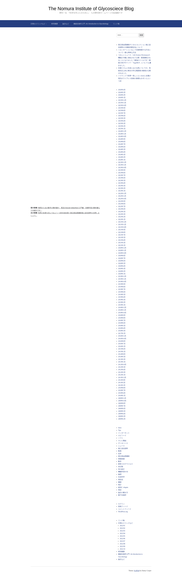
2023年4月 (121, 183)
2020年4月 (121, 266)
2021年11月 (122, 224)
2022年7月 (121, 206)
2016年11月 (122, 336)
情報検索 (121, 459)
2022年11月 (122, 196)
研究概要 (54, 24)
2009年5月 (121, 411)
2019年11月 (122, 279)
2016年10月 (122, 338)
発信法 (120, 479)
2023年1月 (121, 191)
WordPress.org (123, 511)
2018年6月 (121, 323)
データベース (123, 443)
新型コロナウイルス (125, 464)
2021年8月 (121, 232)
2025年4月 (121, 121)
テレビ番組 (122, 441)
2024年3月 (121, 154)
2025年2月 (121, 126)
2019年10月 (122, 281)
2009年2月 (121, 419)
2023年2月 (121, 188)
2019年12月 (122, 276)
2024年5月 (121, 149)
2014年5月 (121, 357)
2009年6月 (121, 408)
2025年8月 (121, 110)
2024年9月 (121, 139)
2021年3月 (121, 243)
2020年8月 (121, 255)
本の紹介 (121, 469)
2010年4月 (121, 393)
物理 (119, 474)
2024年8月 (121, 141)
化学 (119, 454)
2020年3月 (121, 268)
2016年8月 (121, 341)
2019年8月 (121, 287)
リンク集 (116, 24)
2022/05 (122, 536)
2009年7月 (121, 406)
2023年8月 (121, 173)
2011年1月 (121, 385)
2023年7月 (121, 175)
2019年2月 (121, 302)
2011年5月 (121, 382)
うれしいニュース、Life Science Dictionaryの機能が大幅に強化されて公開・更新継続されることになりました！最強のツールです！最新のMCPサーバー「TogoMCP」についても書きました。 (134, 60)
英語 (119, 490)
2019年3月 (121, 300)
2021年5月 (121, 237)
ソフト (120, 438)
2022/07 (122, 541)
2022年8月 (121, 204)
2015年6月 (121, 349)
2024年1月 (121, 160)
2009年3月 (121, 416)
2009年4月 (121, 414)
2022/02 (122, 528)
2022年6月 (121, 209)
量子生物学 (122, 495)
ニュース (121, 446)
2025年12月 (122, 100)
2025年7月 (121, 113)
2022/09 (122, 546)
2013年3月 (121, 359)
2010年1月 (121, 395)
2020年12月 (122, 248)
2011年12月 (122, 377)
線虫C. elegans (123, 487)
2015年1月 (121, 351)
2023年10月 (122, 167)
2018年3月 (121, 331)
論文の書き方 (123, 492)
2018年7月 (121, 320)
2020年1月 (121, 274)
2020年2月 (121, 271)
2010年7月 (121, 390)
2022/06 (122, 538)
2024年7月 (121, 144)
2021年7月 (121, 235)
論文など (65, 24)
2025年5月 (121, 118)
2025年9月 (121, 108)
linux (120, 428)
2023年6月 (121, 178)
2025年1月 (121, 129)
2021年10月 (122, 227)
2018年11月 (122, 310)
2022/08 (122, 544)
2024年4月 (121, 152)
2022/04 (122, 533)
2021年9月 (121, 230)
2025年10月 (122, 105)
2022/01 (122, 526)
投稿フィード (123, 506)
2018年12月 (122, 307)
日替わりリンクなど (38, 24)
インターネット (124, 433)
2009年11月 (122, 398)
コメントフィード (124, 509)
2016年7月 (121, 344)
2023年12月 (122, 162)
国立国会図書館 (124, 456)
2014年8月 (121, 354)
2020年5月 (121, 263)
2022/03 (122, 531)
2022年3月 (121, 214)
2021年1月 (121, 245)
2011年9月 (121, 380)
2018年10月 (122, 313)
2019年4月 (121, 297)
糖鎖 (119, 482)
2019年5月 (121, 294)
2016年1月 (121, 346)
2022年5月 (121, 211)
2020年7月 (121, 258)
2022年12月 (122, 193)
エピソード (122, 435)
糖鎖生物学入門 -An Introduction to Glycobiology (91, 24)
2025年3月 (121, 123)
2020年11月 (122, 250)
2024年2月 (121, 157)
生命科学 (121, 477)
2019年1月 (121, 305)
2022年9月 (121, 201)
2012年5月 (121, 367)
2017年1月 (121, 333)
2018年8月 (121, 318)
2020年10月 (122, 253)
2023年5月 (121, 180)
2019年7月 (121, 289)
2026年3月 (121, 92)
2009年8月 (121, 403)
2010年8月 (121, 388)
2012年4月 (121, 369)
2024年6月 (121, 147)
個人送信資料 (123, 448)
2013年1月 (121, 362)
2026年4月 (121, 90)
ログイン (121, 504)
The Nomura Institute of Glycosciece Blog (91, 8)
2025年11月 (122, 103)
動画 (119, 451)
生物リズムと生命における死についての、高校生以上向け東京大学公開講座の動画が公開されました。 (134, 70)
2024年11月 (122, 134)
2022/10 (122, 549)
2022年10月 (122, 199)
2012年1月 (121, 375)
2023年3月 (121, 186)
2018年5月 (121, 326)
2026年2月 (121, 95)
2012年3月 (121, 372)
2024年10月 (122, 136)
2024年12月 (122, 131)
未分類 (120, 466)
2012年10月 (122, 364)
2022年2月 (121, 217)
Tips (119, 430)
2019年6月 (121, 292)
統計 (119, 485)
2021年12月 (122, 222)
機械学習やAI (123, 472)
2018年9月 (121, 315)
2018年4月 (121, 328)
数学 (119, 461)
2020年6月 (121, 261)
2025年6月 (121, 116)
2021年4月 (121, 240)
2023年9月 (121, 170)
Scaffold (136, 571)
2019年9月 (121, 284)
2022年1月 (121, 219)
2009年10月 (122, 401)
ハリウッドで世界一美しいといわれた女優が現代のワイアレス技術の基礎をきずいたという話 (134, 78)
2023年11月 (122, 165)
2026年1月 (121, 97)
